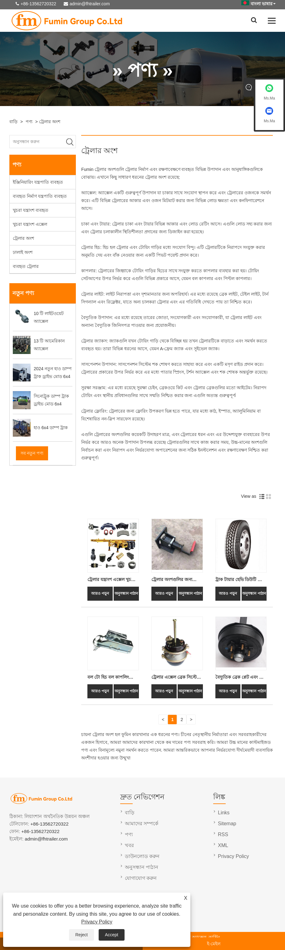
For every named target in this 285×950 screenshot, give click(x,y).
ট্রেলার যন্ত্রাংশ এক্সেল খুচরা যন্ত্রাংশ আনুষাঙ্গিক (111, 580)
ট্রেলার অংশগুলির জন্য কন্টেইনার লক (171, 580)
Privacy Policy (96, 921)
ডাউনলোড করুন (142, 856)
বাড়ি (13, 121)
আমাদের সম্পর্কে (141, 823)
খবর (129, 845)
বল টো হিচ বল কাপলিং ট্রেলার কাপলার (108, 678)
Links (223, 812)
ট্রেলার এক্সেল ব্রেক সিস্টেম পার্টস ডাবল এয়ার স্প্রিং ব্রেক (176, 678)
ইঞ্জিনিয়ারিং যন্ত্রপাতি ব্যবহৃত (38, 182)
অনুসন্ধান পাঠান (126, 593)
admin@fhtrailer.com (90, 3)
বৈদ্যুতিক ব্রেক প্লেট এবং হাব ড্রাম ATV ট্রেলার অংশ (240, 678)
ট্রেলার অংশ (49, 121)
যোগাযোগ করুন (141, 878)
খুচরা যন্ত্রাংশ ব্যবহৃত (30, 210)
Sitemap (227, 823)
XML (223, 845)
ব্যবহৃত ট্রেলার (26, 266)
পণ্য (29, 121)
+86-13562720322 (38, 3)
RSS (223, 834)
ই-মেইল (213, 943)
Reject (81, 934)
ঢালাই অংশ (22, 252)
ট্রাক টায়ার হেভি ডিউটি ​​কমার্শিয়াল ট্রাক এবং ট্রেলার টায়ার (239, 580)
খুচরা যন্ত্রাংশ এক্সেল (30, 224)
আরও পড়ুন (100, 593)
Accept (111, 934)
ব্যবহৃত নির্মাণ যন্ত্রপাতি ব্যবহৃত (40, 196)
